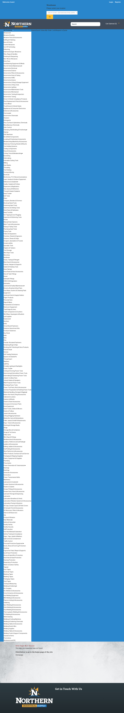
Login (111, 2)
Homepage (19, 655)
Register (118, 2)
